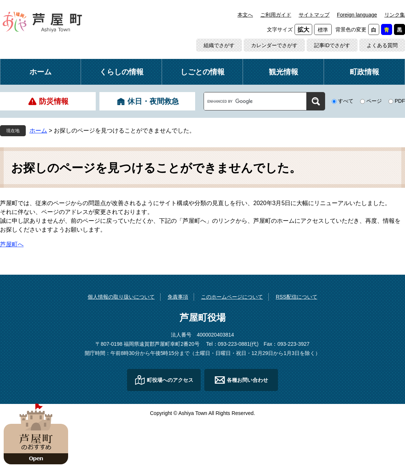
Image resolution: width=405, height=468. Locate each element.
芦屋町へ (12, 244)
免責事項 (178, 297)
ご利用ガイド (275, 15)
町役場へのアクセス (170, 380)
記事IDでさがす (332, 45)
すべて (345, 101)
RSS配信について (296, 297)
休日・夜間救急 (153, 101)
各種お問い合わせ (247, 380)
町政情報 (364, 72)
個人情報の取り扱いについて (121, 297)
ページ (374, 101)
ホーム (40, 72)
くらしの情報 (121, 72)
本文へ (245, 15)
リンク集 (394, 15)
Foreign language (357, 15)
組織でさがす (219, 45)
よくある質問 (382, 45)
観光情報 (283, 72)
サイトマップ (314, 15)
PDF (400, 101)
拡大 (303, 30)
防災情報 (53, 101)
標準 (323, 30)
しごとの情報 (202, 72)
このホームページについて (232, 297)
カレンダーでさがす (274, 45)
